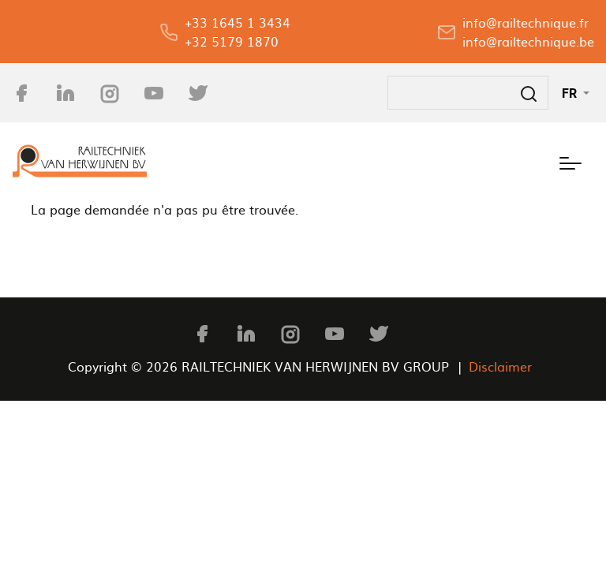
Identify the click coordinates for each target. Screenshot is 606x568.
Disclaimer (500, 366)
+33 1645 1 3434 (237, 22)
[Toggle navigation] (570, 161)
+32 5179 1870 (232, 41)
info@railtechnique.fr (525, 22)
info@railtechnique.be (528, 41)
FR (571, 93)
